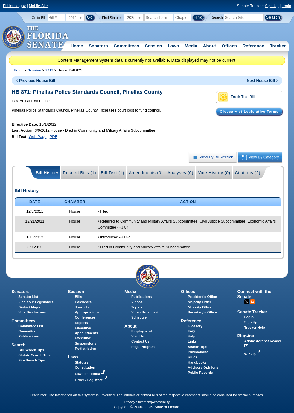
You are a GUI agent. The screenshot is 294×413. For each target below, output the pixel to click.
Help (191, 336)
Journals (82, 307)
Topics (136, 307)
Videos (137, 302)
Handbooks (197, 362)
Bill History (47, 172)
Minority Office (200, 307)
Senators (98, 45)
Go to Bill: (39, 17)
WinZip (252, 354)
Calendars (83, 302)
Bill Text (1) (112, 172)
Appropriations (87, 312)
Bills (78, 296)
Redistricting (85, 348)
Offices (229, 45)
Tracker (278, 45)
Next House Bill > (262, 80)
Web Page (38, 136)
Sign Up (272, 6)
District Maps (29, 307)
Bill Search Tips (31, 350)
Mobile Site (38, 6)
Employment (141, 331)
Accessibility (161, 402)
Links (192, 341)
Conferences (85, 317)
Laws (173, 45)
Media (191, 45)
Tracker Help (254, 327)
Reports (81, 323)
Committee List (30, 326)
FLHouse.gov (14, 6)
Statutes (81, 362)
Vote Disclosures (32, 312)
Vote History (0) (214, 172)
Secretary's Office (202, 312)
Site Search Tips (31, 360)
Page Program (143, 347)
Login (286, 6)
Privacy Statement (137, 402)
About (209, 45)
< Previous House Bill (35, 80)
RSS (252, 301)
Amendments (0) (146, 172)
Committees (126, 45)
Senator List (28, 296)
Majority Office (200, 302)
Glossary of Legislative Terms (249, 111)
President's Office (202, 296)
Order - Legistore (92, 380)
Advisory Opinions (203, 367)
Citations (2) (247, 172)
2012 (49, 70)
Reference (253, 45)
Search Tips (197, 347)
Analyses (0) (180, 172)
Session (153, 45)
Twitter (246, 301)
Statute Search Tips (34, 355)
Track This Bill (236, 97)
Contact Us (140, 341)
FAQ (191, 331)
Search (217, 17)
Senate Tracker (252, 312)
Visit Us (137, 336)
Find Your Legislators (35, 302)
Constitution (85, 367)
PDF (53, 136)
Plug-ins (245, 336)
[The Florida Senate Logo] (35, 37)
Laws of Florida (90, 374)
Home (77, 45)
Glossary (195, 326)
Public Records (200, 372)
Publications (141, 296)
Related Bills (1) (79, 172)
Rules (192, 357)
